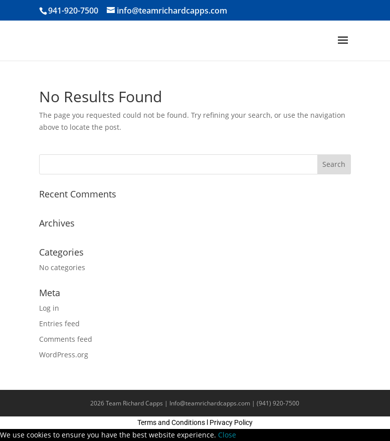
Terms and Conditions (171, 422)
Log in (49, 308)
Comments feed (65, 339)
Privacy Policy (231, 422)
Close (227, 434)
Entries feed (59, 323)
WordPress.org (63, 354)
